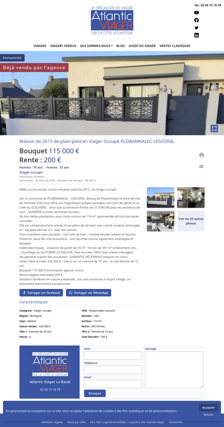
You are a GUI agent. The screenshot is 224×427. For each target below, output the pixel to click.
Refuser (209, 414)
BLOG (121, 46)
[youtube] (207, 12)
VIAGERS (40, 46)
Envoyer (95, 393)
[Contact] (200, 167)
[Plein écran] (214, 128)
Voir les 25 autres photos (190, 221)
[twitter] (207, 27)
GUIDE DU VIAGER (143, 46)
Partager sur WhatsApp (88, 293)
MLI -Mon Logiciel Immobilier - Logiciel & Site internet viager (127, 422)
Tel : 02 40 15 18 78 (207, 5)
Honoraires (176, 422)
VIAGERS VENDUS (63, 46)
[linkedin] (207, 35)
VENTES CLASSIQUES (175, 46)
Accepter (208, 407)
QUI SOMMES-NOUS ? (97, 46)
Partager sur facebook (41, 293)
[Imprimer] (200, 155)
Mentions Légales (52, 422)
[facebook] (207, 20)
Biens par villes (76, 422)
